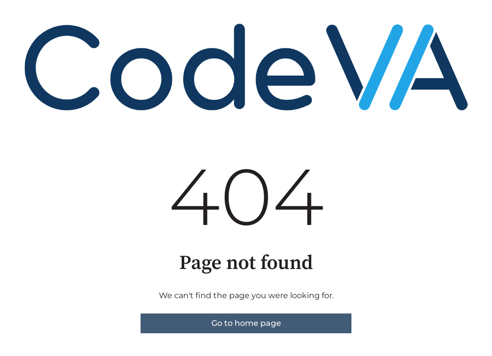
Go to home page (246, 323)
